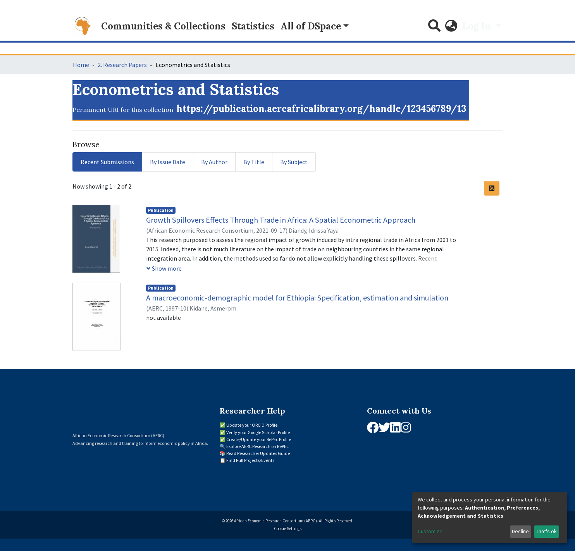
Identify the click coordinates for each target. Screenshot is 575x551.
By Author (214, 162)
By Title (253, 162)
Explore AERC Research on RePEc (257, 446)
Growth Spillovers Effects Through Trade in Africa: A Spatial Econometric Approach (280, 220)
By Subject (294, 162)
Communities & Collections (163, 26)
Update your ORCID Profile (251, 425)
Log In (477, 26)
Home (81, 65)
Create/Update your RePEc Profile (258, 439)
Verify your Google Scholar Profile (258, 432)
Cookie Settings (287, 528)
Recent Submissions (107, 162)
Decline (520, 531)
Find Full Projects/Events (250, 460)
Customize (430, 531)
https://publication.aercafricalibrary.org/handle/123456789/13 (321, 109)
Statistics (253, 26)
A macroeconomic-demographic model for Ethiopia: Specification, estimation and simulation (297, 297)
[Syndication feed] (491, 188)
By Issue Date (167, 162)
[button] (451, 26)
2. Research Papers (122, 65)
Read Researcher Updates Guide (258, 453)
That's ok (546, 531)
